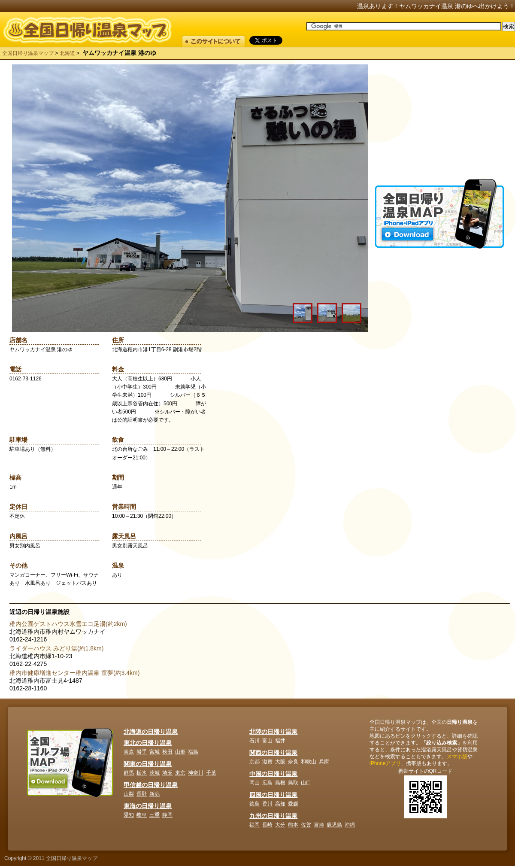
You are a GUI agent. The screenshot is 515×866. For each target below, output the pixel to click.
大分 (280, 825)
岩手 (141, 752)
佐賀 (306, 825)
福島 (193, 752)
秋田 (167, 752)
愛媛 (293, 804)
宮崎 (319, 825)
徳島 (254, 804)
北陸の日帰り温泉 (273, 731)
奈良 (293, 762)
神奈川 (195, 773)
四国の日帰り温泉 (273, 794)
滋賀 (267, 762)
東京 (180, 773)
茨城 (154, 773)
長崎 (267, 825)
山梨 (129, 794)
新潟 (154, 794)
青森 (129, 752)
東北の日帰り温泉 (148, 742)
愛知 (129, 815)
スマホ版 (457, 757)
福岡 (254, 825)
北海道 (67, 53)
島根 (280, 783)
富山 (267, 741)
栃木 (141, 773)
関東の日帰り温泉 (148, 763)
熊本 (293, 825)
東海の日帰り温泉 (148, 805)
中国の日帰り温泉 (273, 773)
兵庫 (324, 762)
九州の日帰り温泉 (273, 815)
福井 (280, 741)
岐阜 (141, 815)
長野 (141, 794)
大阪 (280, 762)
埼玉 (167, 773)
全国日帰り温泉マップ (28, 53)
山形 (180, 752)
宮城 (154, 752)
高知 (280, 804)
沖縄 (350, 825)
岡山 (254, 783)
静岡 (167, 815)
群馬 (129, 773)
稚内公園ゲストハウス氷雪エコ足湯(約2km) (68, 623)
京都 (254, 762)
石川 (254, 741)
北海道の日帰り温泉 (151, 731)
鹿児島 (334, 825)
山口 (306, 783)
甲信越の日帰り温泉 (151, 784)
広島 (267, 783)
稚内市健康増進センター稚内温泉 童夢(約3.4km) (74, 672)
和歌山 (308, 762)
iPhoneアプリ (385, 763)
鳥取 (293, 783)
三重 (154, 815)
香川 (267, 804)
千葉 (211, 773)
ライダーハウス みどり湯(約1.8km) (56, 648)
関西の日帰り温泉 (273, 752)
